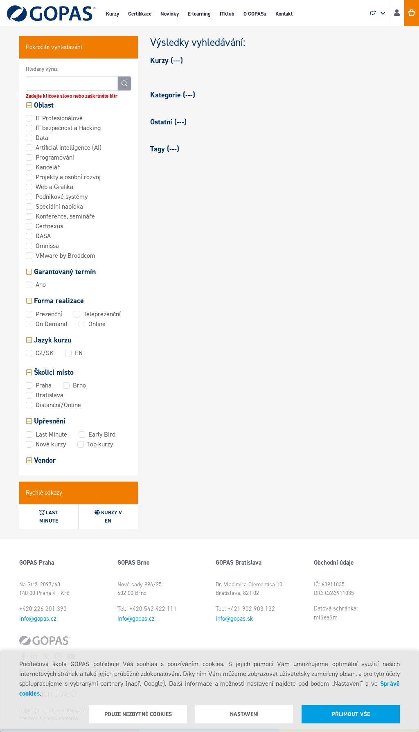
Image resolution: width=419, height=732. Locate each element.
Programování (55, 157)
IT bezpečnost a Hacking (68, 128)
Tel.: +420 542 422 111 (147, 609)
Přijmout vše (351, 714)
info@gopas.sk (234, 619)
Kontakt (284, 13)
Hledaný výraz (42, 68)
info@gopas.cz (37, 619)
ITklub (227, 13)
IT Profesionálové (59, 118)
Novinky (169, 13)
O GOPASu (254, 13)
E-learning (199, 13)
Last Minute (51, 434)
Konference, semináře (65, 216)
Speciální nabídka (59, 206)
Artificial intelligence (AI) (68, 147)
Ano (41, 284)
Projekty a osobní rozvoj (68, 177)
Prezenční (49, 314)
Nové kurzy (51, 444)
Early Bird (101, 434)
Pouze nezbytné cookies (138, 714)
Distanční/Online (58, 405)
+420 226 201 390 (43, 609)
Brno (79, 385)
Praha (44, 385)
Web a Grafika (54, 186)
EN (79, 353)
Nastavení (244, 714)
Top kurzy (100, 444)
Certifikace (139, 13)
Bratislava (49, 395)
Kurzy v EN (108, 516)
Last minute (48, 516)
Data (42, 137)
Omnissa (47, 245)
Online (97, 324)
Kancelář (48, 167)
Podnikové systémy (62, 196)
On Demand (51, 324)
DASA (43, 236)
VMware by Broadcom (65, 255)
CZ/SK (45, 353)
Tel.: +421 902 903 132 (245, 609)
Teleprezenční (102, 314)
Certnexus (49, 226)
